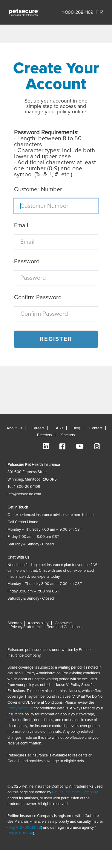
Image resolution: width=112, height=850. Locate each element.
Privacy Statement (25, 627)
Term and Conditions (64, 627)
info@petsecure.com (24, 494)
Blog (76, 428)
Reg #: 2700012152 (24, 828)
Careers (38, 428)
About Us (14, 428)
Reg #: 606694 (20, 833)
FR (99, 12)
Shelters (68, 435)
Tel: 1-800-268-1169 (23, 487)
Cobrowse (63, 623)
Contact (95, 428)
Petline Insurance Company (75, 792)
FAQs (58, 428)
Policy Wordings (20, 708)
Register (56, 339)
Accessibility (38, 623)
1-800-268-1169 (77, 12)
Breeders (44, 435)
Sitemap (14, 623)
